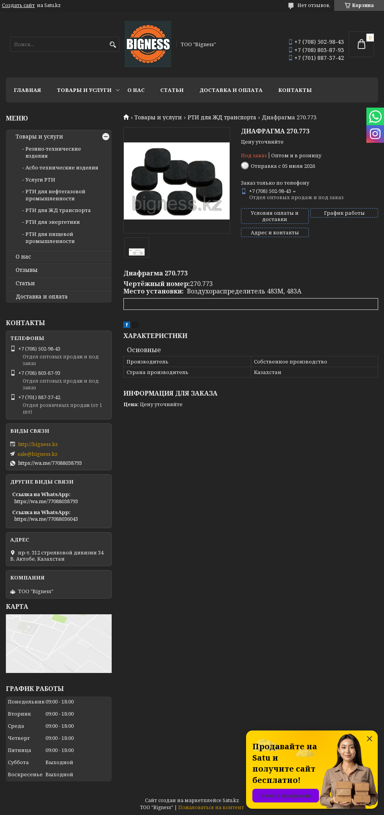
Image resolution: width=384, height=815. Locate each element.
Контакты (295, 90)
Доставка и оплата (231, 90)
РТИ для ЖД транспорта (222, 117)
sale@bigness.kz (38, 454)
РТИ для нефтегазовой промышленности (55, 195)
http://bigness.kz (38, 444)
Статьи (172, 90)
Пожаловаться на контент (211, 807)
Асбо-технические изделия (61, 167)
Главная (27, 90)
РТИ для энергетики (52, 221)
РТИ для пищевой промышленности (50, 237)
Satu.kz (231, 800)
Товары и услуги (84, 90)
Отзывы (27, 269)
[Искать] (113, 45)
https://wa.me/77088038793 (50, 462)
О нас (136, 90)
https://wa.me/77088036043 (46, 519)
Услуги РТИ (40, 179)
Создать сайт (18, 5)
